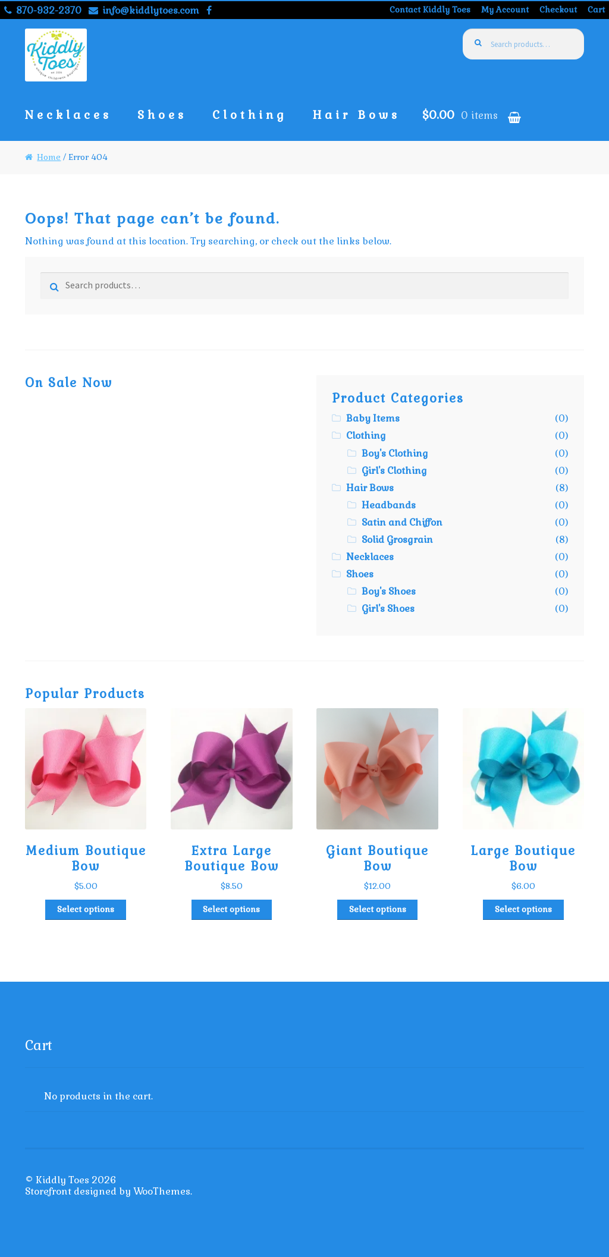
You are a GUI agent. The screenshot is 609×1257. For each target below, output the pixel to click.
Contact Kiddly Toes (430, 9)
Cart (596, 9)
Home (49, 157)
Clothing (249, 115)
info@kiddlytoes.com (141, 10)
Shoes (162, 115)
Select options (85, 909)
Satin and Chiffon (402, 522)
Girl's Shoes (388, 608)
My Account (505, 9)
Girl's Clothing (394, 470)
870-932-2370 (40, 10)
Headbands (389, 505)
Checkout (558, 9)
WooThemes (161, 1191)
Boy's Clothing (395, 453)
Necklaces (68, 115)
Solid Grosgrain (397, 539)
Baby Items (373, 418)
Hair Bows (356, 115)
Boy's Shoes (389, 591)
